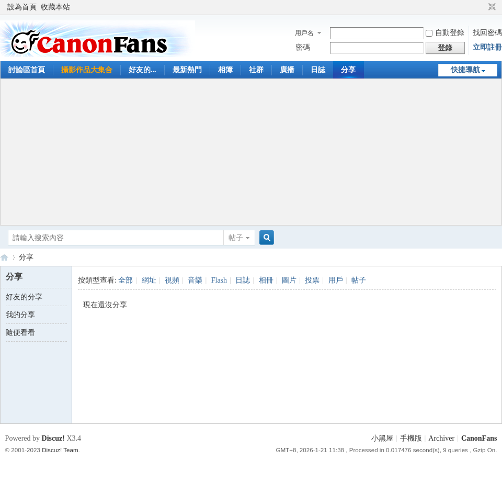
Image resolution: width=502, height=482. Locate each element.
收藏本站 (55, 7)
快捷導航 (465, 70)
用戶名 (304, 33)
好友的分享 (24, 297)
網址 (149, 280)
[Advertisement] (251, 152)
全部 (125, 280)
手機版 (411, 438)
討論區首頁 (26, 70)
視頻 (172, 280)
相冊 (266, 280)
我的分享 (20, 315)
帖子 (236, 238)
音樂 (195, 280)
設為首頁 (22, 7)
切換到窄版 (491, 7)
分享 (348, 70)
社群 (256, 70)
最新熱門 (187, 70)
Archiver (441, 438)
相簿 (225, 70)
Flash (219, 280)
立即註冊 (487, 47)
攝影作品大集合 (86, 70)
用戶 (335, 280)
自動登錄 (445, 33)
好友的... (142, 70)
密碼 (302, 47)
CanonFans (4, 257)
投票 (312, 280)
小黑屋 (382, 438)
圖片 (289, 280)
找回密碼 (487, 33)
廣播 (287, 70)
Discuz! (53, 438)
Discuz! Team (60, 449)
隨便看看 (20, 333)
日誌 (318, 70)
